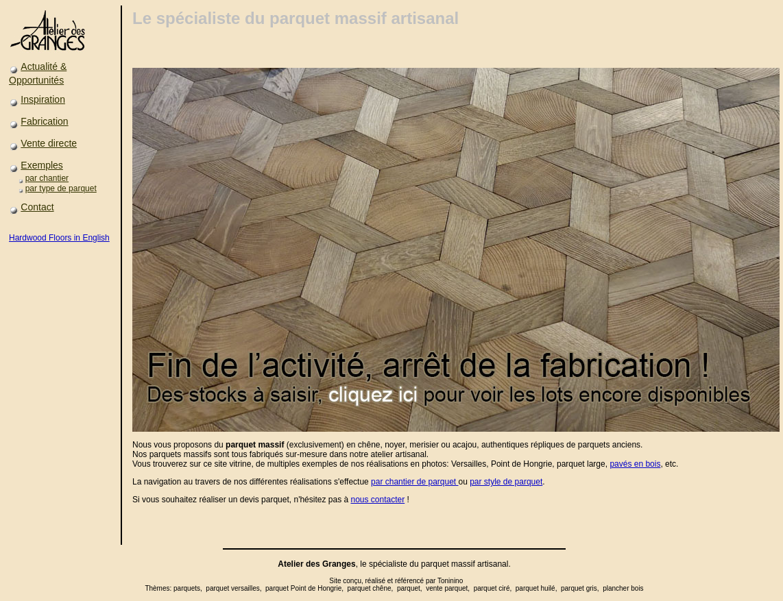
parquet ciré (492, 588)
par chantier (47, 178)
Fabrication (44, 121)
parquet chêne (370, 588)
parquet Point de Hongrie (303, 588)
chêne (369, 445)
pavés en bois (635, 464)
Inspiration (43, 99)
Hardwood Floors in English (59, 238)
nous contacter (377, 499)
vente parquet (447, 588)
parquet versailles (232, 588)
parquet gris (579, 588)
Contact (37, 206)
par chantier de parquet (414, 482)
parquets (186, 588)
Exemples (41, 165)
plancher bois (623, 588)
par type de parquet (61, 188)
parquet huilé (535, 588)
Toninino (450, 581)
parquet (435, 564)
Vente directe (49, 143)
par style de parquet (506, 482)
